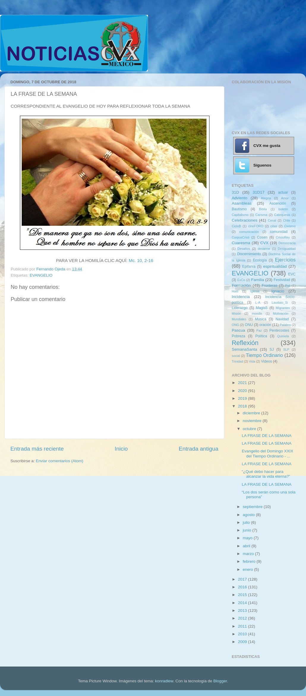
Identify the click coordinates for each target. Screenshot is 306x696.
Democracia (287, 243)
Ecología (260, 260)
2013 (243, 610)
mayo (248, 538)
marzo (249, 553)
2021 (243, 382)
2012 (243, 618)
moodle (257, 313)
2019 (243, 398)
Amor (285, 198)
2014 (243, 603)
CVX (264, 243)
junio (247, 530)
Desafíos (243, 248)
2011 (243, 626)
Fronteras (269, 285)
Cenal (272, 220)
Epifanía (248, 266)
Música (260, 319)
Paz (259, 330)
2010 (243, 634)
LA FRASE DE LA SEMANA (266, 435)
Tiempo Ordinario (264, 355)
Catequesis (282, 215)
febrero (250, 561)
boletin (283, 209)
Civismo (290, 226)
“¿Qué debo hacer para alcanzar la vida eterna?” (266, 474)
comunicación (249, 231)
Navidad (282, 319)
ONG (235, 325)
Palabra (285, 325)
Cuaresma (241, 243)
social (236, 356)
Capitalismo (240, 215)
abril (247, 546)
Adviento (239, 198)
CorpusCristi (240, 237)
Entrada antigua (198, 449)
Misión (236, 313)
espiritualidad (275, 266)
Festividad (282, 280)
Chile (286, 220)
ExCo (241, 280)
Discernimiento (249, 254)
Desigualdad (287, 248)
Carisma (261, 215)
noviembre (253, 420)
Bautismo (239, 209)
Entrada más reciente (37, 449)
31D (235, 192)
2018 (243, 406)
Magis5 (261, 308)
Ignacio (277, 291)
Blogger (220, 681)
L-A (257, 302)
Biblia (263, 209)
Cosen (262, 237)
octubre (250, 429)
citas (273, 226)
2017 (243, 579)
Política (261, 336)
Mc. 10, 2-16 (141, 260)
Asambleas (242, 203)
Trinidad (237, 361)
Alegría (266, 198)
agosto (249, 514)
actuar (283, 192)
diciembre (252, 413)
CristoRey (283, 237)
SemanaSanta (244, 349)
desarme (264, 248)
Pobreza (238, 336)
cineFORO (255, 226)
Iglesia (254, 291)
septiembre (253, 506)
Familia (257, 280)
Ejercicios (285, 259)
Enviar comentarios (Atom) (59, 461)
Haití (235, 291)
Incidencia (241, 296)
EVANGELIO (41, 275)
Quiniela (283, 336)
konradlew (164, 681)
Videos (266, 361)
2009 (243, 641)
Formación (241, 285)
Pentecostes (279, 330)
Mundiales (239, 319)
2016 (243, 587)
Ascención (277, 203)
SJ (271, 349)
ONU (249, 325)
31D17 (258, 192)
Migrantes (283, 308)
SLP (286, 349)
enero (248, 569)
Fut (287, 285)
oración (265, 325)
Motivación (280, 313)
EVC (292, 274)
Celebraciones (244, 220)
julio (247, 522)
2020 (243, 390)
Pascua (238, 330)
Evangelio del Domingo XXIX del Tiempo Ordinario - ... (267, 453)
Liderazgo (239, 308)
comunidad (278, 232)
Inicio (121, 449)
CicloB (236, 226)
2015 (243, 594)
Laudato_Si (280, 302)
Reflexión (245, 343)
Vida (252, 361)
